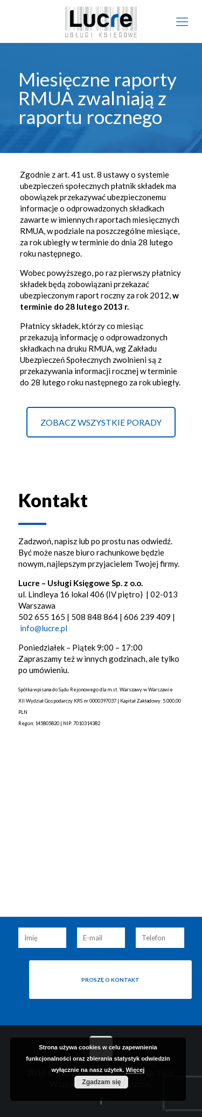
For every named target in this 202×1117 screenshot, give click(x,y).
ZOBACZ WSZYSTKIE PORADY (101, 422)
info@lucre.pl (43, 628)
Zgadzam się (101, 1082)
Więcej (135, 1070)
